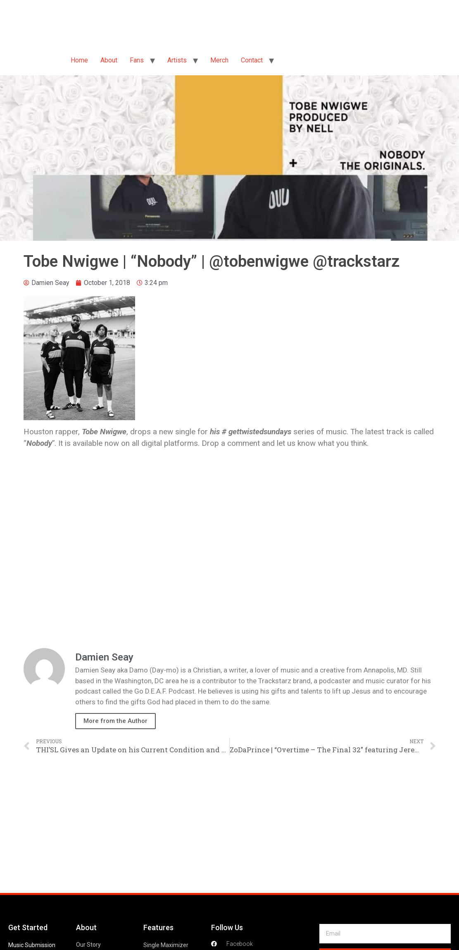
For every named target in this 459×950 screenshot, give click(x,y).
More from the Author (115, 721)
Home (79, 60)
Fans (137, 60)
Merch (219, 60)
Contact (252, 60)
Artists (177, 60)
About (108, 60)
